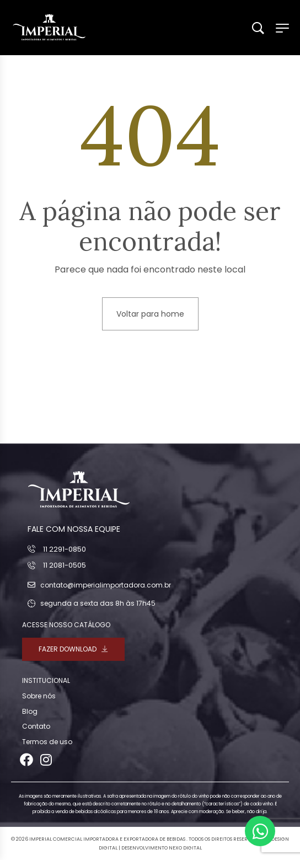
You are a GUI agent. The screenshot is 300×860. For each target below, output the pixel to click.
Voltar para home (150, 313)
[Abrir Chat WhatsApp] (260, 831)
